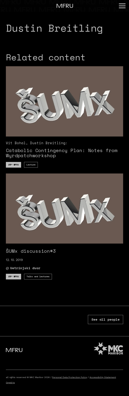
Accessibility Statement (103, 377)
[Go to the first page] (65, 6)
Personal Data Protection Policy (69, 377)
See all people (105, 319)
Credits (10, 382)
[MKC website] (108, 349)
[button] (122, 5)
